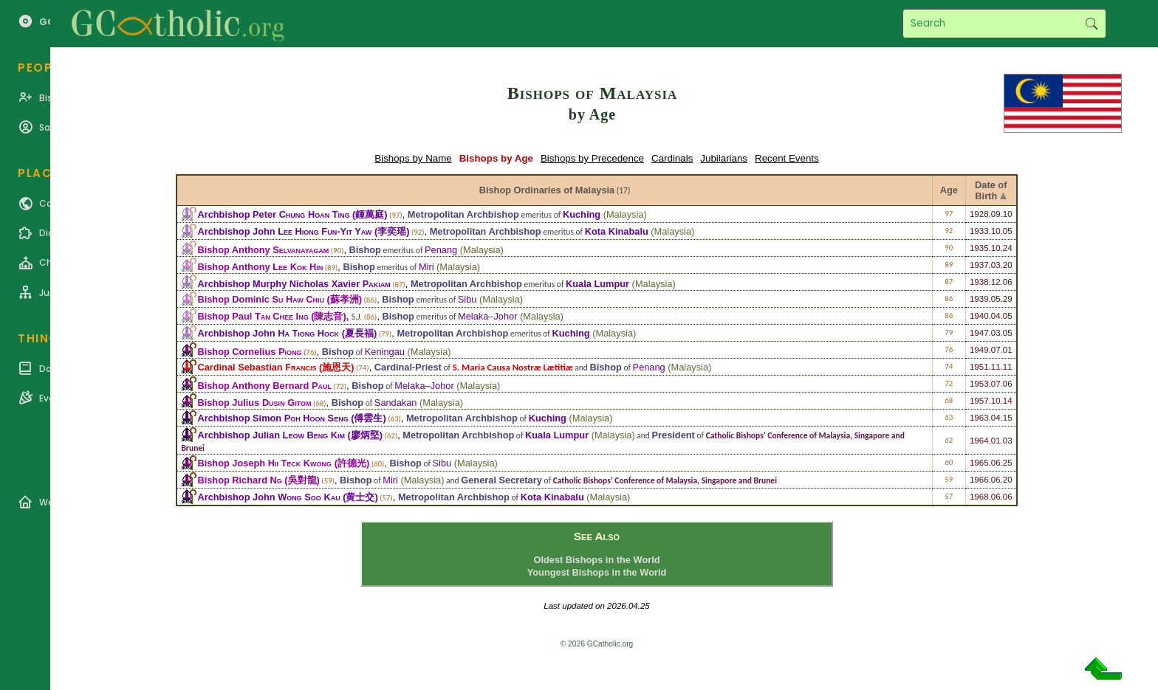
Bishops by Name (412, 158)
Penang (441, 249)
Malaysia (625, 214)
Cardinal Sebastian (256, 367)
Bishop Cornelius (249, 351)
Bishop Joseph (264, 463)
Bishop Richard (239, 480)
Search (1091, 23)
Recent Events (787, 158)
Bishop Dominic (260, 299)
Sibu (467, 299)
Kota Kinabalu (616, 231)
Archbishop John (284, 231)
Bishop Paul (252, 316)
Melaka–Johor (487, 316)
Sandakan (395, 402)
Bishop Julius (254, 402)
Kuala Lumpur (597, 283)
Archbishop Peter (273, 214)
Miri (426, 266)
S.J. (357, 316)
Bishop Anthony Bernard (264, 385)
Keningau (385, 351)
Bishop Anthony (263, 249)
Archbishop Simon (272, 418)
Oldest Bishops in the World (596, 559)
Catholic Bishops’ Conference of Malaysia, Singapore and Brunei (665, 480)
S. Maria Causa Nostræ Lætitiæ (513, 367)
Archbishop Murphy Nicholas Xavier (293, 283)
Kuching (581, 214)
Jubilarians (723, 158)
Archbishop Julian (271, 435)
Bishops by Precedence (592, 158)
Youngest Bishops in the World (597, 572)
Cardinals (672, 158)
